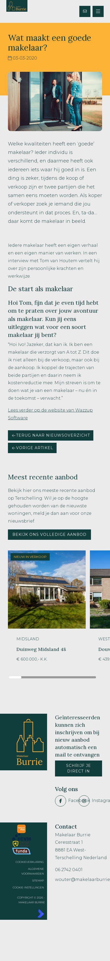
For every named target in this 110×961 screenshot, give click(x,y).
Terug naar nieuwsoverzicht (50, 435)
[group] (47, 610)
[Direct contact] (84, 11)
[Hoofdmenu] (98, 11)
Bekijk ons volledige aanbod (49, 534)
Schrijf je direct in (78, 768)
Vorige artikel (32, 447)
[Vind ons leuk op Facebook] (65, 801)
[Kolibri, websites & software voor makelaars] (27, 913)
